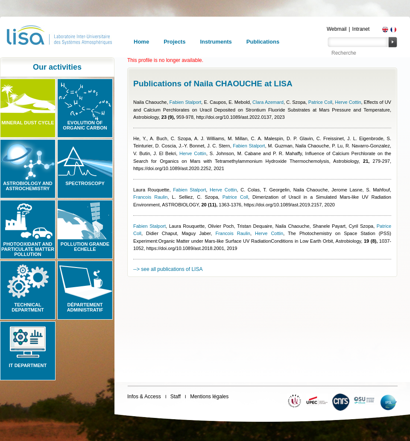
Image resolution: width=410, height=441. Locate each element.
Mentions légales (209, 397)
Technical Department (28, 307)
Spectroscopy (85, 183)
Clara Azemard (268, 102)
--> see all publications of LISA (167, 269)
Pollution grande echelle (85, 246)
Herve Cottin (348, 102)
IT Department (28, 365)
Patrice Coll (320, 102)
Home (141, 41)
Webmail (336, 29)
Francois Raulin (150, 197)
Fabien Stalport (186, 102)
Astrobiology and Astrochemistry (28, 186)
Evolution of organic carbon (85, 125)
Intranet (361, 29)
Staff (175, 397)
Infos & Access (144, 397)
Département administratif (85, 307)
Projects (174, 41)
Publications (262, 41)
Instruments (215, 41)
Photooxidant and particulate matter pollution (27, 249)
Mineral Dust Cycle (27, 122)
